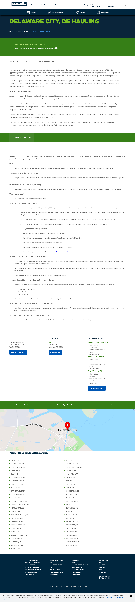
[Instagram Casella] (106, 582)
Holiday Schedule (97, 393)
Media (101, 574)
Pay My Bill (53, 567)
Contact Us (54, 579)
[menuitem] (36, 5)
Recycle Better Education (81, 569)
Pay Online (55, 357)
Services (58, 5)
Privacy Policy (77, 576)
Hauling (26, 31)
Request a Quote (22, 409)
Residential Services (32, 567)
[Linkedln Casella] (103, 582)
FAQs (51, 572)
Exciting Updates (23, 142)
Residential (35, 5)
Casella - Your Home (63, 256)
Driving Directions (18, 357)
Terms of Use (76, 579)
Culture (102, 569)
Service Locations (56, 576)
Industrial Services (32, 572)
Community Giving (78, 574)
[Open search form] (125, 4)
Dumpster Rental (31, 576)
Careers (102, 572)
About (101, 567)
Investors (102, 576)
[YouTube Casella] (109, 582)
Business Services (31, 569)
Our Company (96, 5)
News (73, 567)
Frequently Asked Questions (67, 409)
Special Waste (30, 579)
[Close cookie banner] (131, 600)
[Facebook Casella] (100, 582)
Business (47, 5)
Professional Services (33, 574)
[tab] (21, 142)
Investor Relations (110, 5)
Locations (70, 5)
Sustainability (83, 5)
